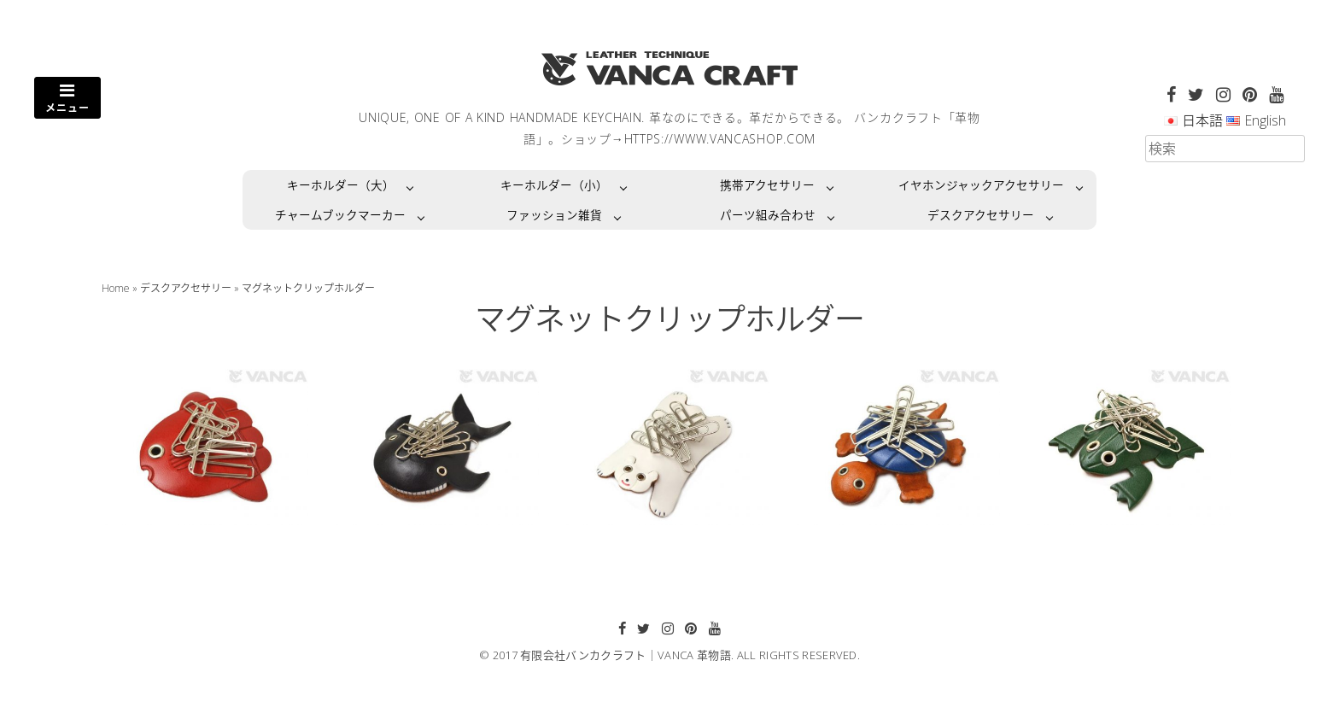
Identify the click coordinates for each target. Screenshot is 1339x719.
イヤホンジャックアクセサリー (981, 185)
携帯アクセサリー (767, 185)
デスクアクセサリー (980, 215)
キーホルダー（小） (554, 185)
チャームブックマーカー (340, 215)
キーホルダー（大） (341, 185)
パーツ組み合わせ (768, 215)
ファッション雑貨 (554, 215)
